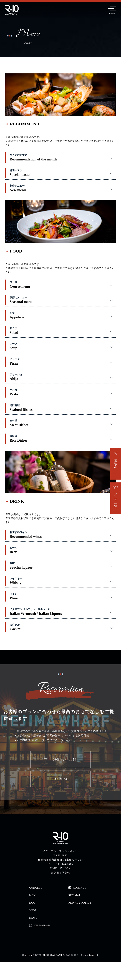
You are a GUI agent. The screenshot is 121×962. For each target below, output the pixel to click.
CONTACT (60, 778)
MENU (33, 895)
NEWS (33, 918)
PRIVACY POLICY (80, 902)
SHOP (33, 910)
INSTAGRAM (40, 925)
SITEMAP (74, 895)
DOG (32, 902)
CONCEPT (35, 887)
